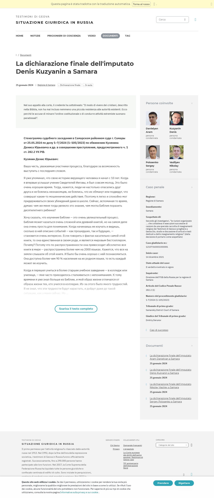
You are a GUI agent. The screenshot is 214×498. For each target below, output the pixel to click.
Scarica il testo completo (76, 308)
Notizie (35, 35)
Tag (127, 35)
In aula (88, 85)
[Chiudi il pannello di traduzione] (211, 4)
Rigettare (184, 483)
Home (19, 35)
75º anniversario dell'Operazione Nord (130, 465)
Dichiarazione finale (70, 85)
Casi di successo (159, 330)
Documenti (110, 35)
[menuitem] (19, 35)
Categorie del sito (166, 445)
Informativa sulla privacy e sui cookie (79, 492)
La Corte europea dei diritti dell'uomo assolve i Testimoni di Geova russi (133, 456)
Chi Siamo (115, 445)
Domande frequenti (132, 445)
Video (92, 35)
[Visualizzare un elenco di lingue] (155, 4)
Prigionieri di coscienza (64, 35)
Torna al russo (141, 4)
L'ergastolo (128, 449)
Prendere (163, 483)
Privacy (116, 449)
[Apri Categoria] (191, 445)
